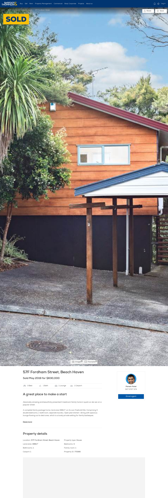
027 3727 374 (131, 389)
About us (89, 3)
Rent (31, 3)
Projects (81, 3)
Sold (3, 10)
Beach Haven (27, 10)
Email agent (131, 396)
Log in (163, 3)
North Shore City (14, 10)
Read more (27, 422)
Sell (26, 3)
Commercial (58, 3)
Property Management (43, 3)
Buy (21, 3)
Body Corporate (70, 3)
